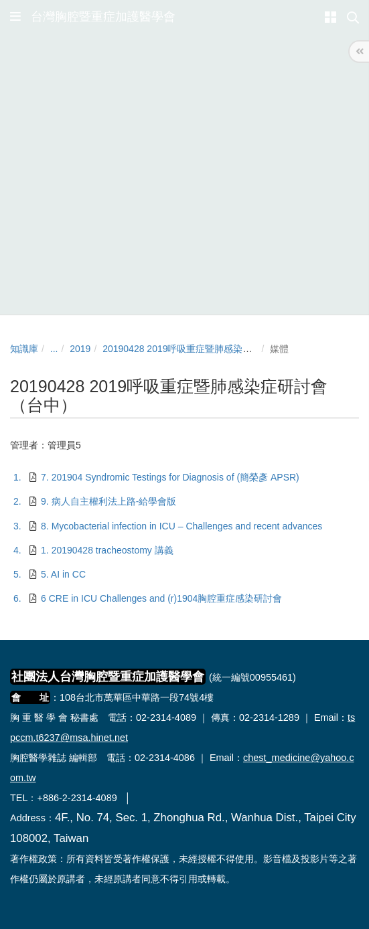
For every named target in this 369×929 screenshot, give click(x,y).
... (54, 348)
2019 (80, 348)
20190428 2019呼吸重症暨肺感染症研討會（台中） (209, 348)
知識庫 (24, 348)
